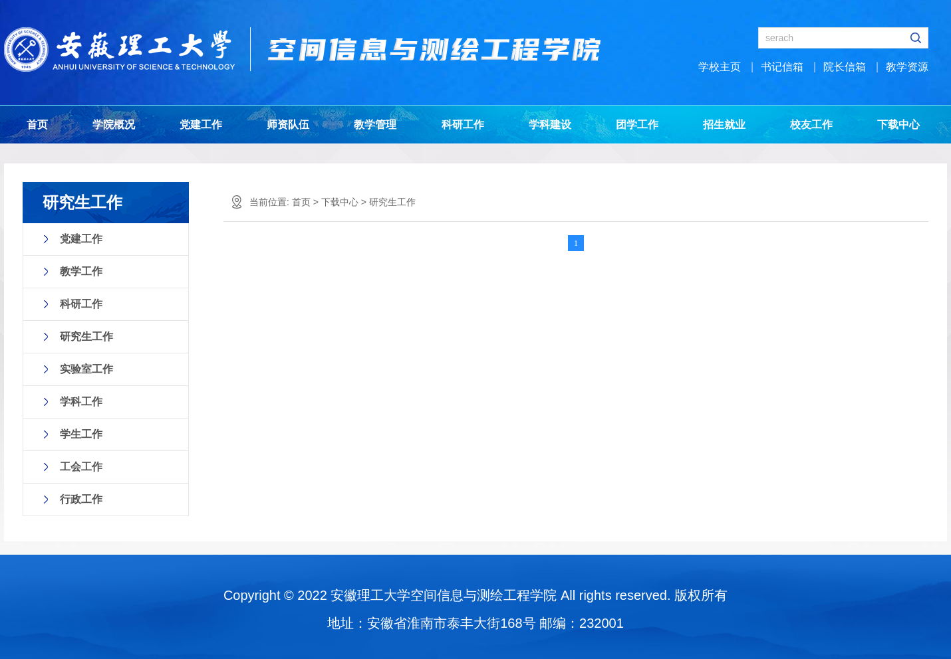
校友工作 (811, 124)
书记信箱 (782, 66)
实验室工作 (86, 369)
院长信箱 (844, 66)
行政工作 (81, 499)
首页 (37, 124)
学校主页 (719, 66)
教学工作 (81, 271)
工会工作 (81, 466)
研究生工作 (86, 336)
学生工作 (81, 434)
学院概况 (113, 124)
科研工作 (463, 124)
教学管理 (375, 124)
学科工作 (81, 401)
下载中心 (898, 124)
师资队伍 (288, 124)
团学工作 (637, 124)
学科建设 (550, 124)
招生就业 (724, 124)
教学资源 (907, 66)
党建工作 (201, 124)
